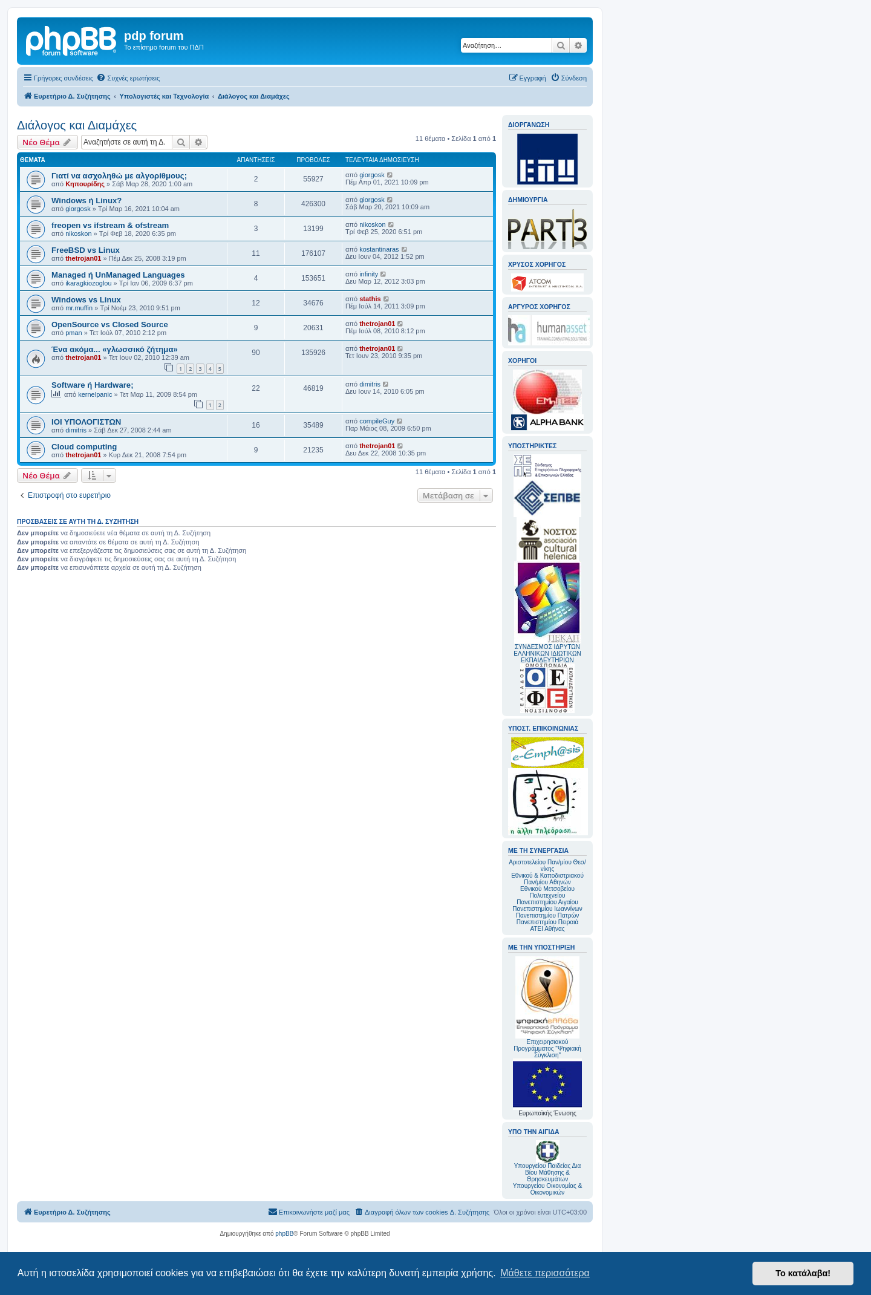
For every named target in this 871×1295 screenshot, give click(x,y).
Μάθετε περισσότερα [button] (545, 1273)
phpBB (284, 1233)
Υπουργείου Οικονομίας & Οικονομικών (547, 1189)
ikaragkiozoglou (88, 283)
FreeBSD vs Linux (85, 250)
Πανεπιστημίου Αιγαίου (547, 902)
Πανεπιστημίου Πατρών (547, 915)
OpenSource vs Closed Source (109, 324)
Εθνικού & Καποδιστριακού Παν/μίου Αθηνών (547, 879)
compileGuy (376, 421)
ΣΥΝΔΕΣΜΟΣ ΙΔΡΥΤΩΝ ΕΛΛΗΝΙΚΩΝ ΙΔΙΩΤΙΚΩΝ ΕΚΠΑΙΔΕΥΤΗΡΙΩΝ (547, 654)
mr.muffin (79, 308)
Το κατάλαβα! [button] (802, 1273)
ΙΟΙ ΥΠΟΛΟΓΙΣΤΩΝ (86, 421)
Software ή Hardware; (92, 385)
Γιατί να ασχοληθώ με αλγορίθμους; (119, 175)
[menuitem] (128, 78)
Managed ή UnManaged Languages (118, 274)
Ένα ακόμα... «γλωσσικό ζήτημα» (114, 349)
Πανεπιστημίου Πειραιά (547, 922)
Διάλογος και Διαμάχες (77, 125)
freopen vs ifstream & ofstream (110, 225)
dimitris (369, 384)
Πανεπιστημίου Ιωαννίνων (547, 908)
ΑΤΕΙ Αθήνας (547, 928)
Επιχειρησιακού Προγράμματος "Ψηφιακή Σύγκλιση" (547, 1007)
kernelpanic (95, 394)
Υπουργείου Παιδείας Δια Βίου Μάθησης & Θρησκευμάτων (547, 1172)
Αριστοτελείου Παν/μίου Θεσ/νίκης (547, 865)
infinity (368, 274)
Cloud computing (84, 446)
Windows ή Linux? (86, 200)
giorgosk (372, 174)
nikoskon (78, 233)
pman (73, 332)
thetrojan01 (83, 258)
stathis (369, 298)
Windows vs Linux (86, 299)
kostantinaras (379, 249)
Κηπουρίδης (85, 184)
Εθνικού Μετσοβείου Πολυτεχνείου (547, 892)
